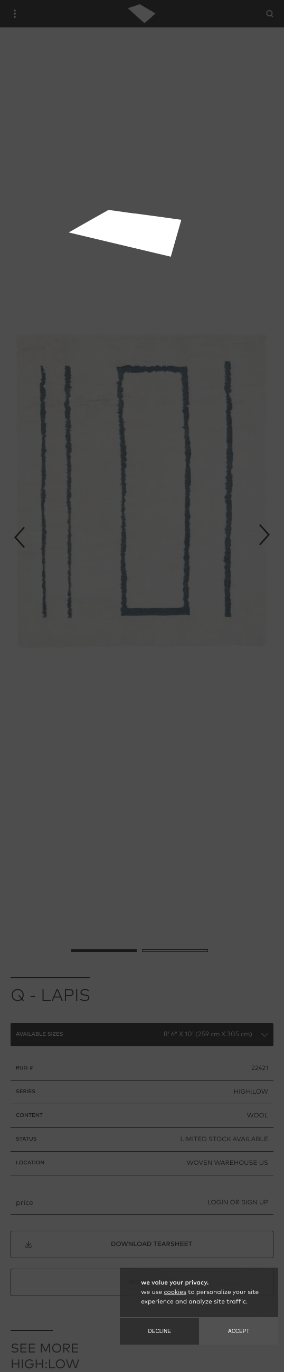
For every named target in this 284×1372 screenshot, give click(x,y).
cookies (175, 1292)
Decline (159, 1331)
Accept (239, 1331)
